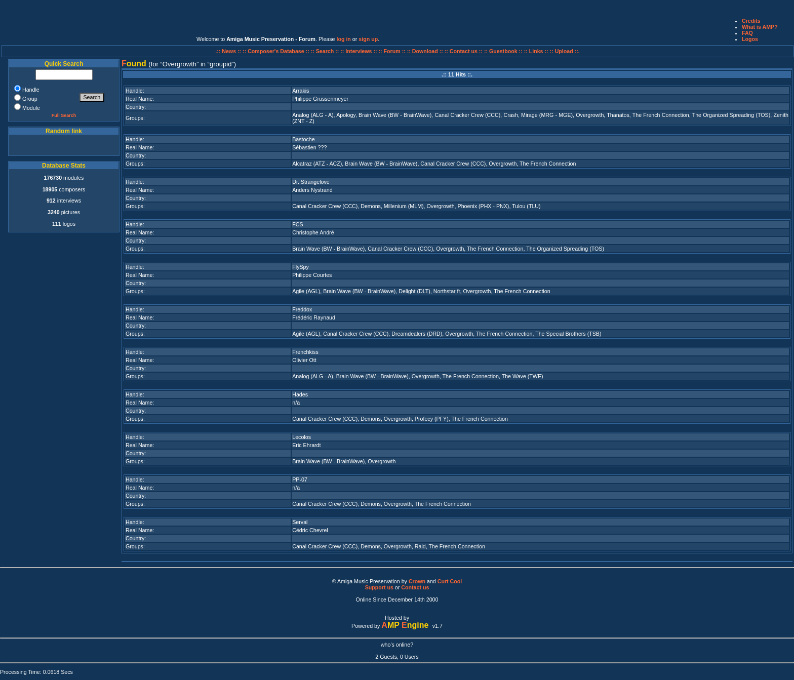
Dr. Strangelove (310, 182)
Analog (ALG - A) (312, 115)
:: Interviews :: (359, 51)
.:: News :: (229, 51)
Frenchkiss (305, 352)
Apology (345, 115)
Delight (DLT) (414, 291)
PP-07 (299, 479)
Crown (417, 581)
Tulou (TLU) (526, 206)
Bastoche (303, 139)
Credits (751, 21)
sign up (368, 39)
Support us (379, 587)
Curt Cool (450, 581)
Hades (300, 394)
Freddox (302, 309)
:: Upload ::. (565, 51)
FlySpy (300, 267)
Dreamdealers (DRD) (416, 334)
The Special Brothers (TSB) (568, 334)
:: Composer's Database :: (277, 51)
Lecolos (301, 437)
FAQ (747, 33)
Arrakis (300, 91)
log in (343, 39)
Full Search (64, 115)
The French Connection (660, 115)
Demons (371, 206)
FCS (297, 224)
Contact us (415, 587)
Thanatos (618, 115)
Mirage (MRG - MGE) (547, 115)
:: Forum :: (393, 51)
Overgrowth (590, 115)
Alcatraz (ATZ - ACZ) (317, 164)
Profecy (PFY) (432, 419)
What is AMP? (760, 27)
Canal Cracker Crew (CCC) (467, 115)
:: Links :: (536, 51)
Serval (299, 522)
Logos (750, 39)
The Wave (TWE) (522, 376)
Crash (510, 115)
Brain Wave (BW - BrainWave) (395, 115)
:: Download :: (426, 51)
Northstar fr (446, 291)
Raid (420, 546)
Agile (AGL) (306, 291)
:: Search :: (326, 51)
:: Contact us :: (464, 51)
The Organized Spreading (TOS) (731, 115)
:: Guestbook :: (503, 51)
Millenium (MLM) (404, 206)
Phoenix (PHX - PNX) (483, 206)
